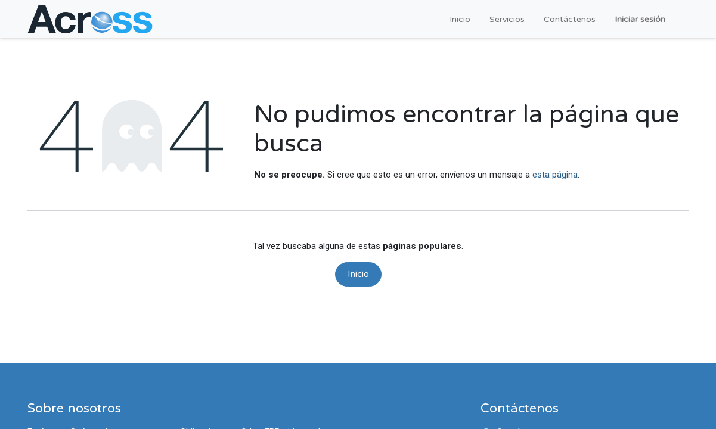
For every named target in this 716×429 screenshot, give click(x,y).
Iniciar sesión (640, 19)
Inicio (358, 274)
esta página (555, 174)
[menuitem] (460, 19)
